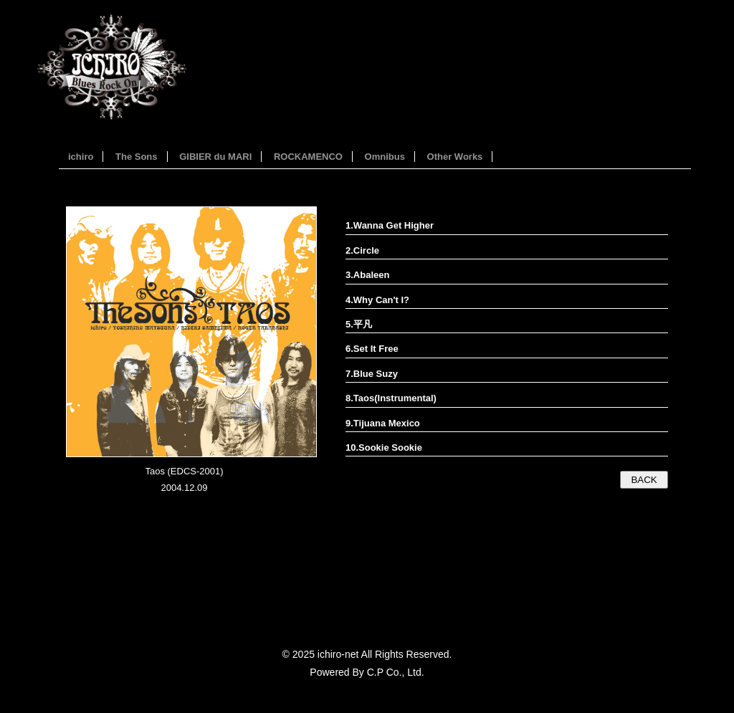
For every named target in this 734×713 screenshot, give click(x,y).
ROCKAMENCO (308, 156)
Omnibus (385, 156)
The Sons (136, 156)
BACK (644, 479)
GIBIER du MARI (215, 156)
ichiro (80, 156)
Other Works (455, 156)
